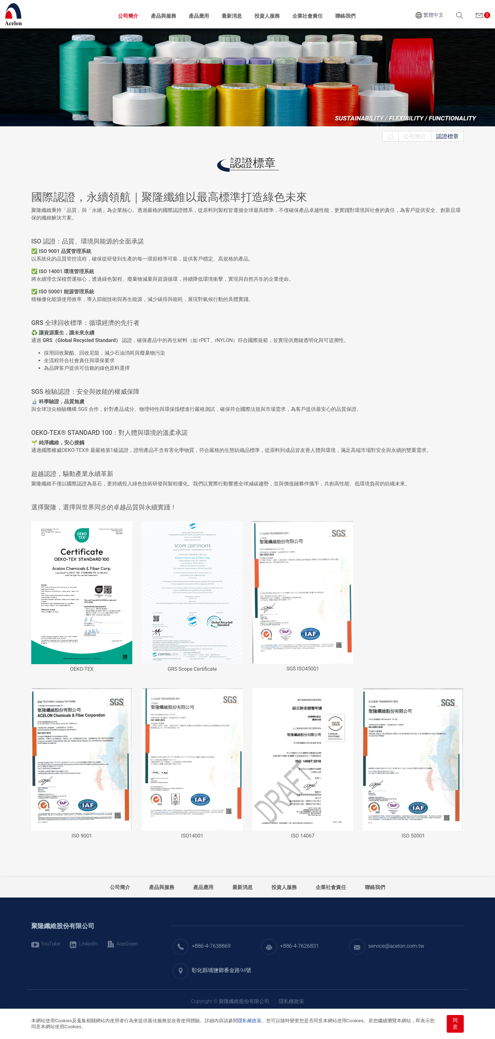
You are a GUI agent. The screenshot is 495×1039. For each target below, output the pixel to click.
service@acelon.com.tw (396, 946)
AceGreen (127, 944)
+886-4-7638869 (211, 946)
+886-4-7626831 (299, 946)
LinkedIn (88, 944)
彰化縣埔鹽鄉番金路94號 (221, 970)
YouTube (50, 944)
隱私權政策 (249, 1021)
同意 (455, 1023)
